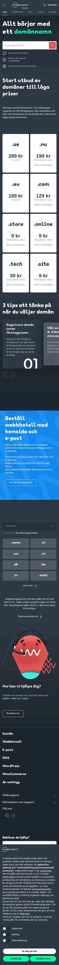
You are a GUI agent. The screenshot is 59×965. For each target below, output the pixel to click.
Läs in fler (28, 586)
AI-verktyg (11, 782)
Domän (8, 733)
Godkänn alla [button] (43, 958)
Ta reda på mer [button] (29, 951)
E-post (8, 750)
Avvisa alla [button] (16, 958)
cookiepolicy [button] (46, 870)
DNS (6, 758)
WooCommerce (14, 774)
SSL (30, 12)
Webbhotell (12, 741)
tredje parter (8, 877)
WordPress (11, 766)
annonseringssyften (41, 889)
